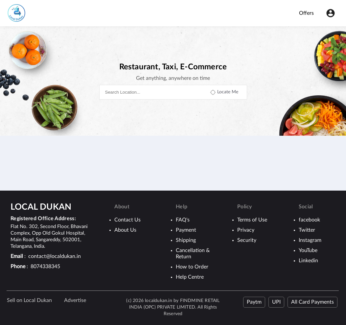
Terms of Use (252, 219)
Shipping (186, 240)
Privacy (245, 230)
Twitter (307, 230)
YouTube (308, 250)
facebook (309, 219)
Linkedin (308, 260)
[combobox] (154, 92)
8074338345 (45, 266)
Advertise (75, 300)
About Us (125, 230)
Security (246, 240)
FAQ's (183, 219)
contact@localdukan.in (54, 256)
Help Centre (190, 277)
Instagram (310, 240)
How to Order (192, 266)
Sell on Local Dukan (29, 300)
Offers (306, 13)
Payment (186, 230)
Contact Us (127, 219)
